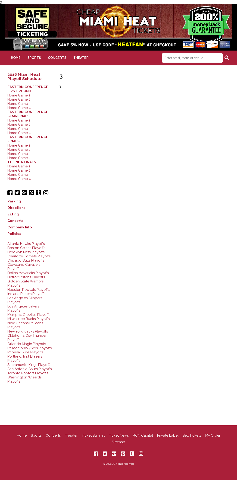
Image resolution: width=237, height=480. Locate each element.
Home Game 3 (19, 104)
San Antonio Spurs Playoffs (29, 369)
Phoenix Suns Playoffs (25, 352)
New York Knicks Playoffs (27, 331)
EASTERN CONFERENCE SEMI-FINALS (27, 114)
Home (16, 58)
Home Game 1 (18, 95)
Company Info (19, 227)
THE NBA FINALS (21, 162)
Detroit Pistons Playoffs (26, 277)
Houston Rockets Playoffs (28, 290)
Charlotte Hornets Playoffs (28, 256)
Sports (34, 58)
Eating (13, 214)
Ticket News (119, 435)
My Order (212, 435)
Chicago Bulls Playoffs (25, 260)
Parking (14, 201)
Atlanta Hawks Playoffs (26, 244)
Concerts (57, 58)
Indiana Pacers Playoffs (26, 294)
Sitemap (118, 442)
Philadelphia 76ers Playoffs (29, 348)
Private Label (167, 435)
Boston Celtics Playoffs (26, 248)
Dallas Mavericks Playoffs (28, 273)
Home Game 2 (19, 99)
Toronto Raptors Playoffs (27, 373)
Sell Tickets (192, 435)
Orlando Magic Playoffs (26, 344)
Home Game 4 (19, 108)
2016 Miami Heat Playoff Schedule (24, 76)
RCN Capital (143, 435)
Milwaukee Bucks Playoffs (28, 319)
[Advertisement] (118, 400)
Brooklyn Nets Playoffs (25, 252)
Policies (14, 234)
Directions (16, 208)
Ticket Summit (93, 435)
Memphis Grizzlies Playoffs (28, 315)
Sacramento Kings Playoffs (29, 365)
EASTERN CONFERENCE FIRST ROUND (27, 89)
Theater (81, 58)
